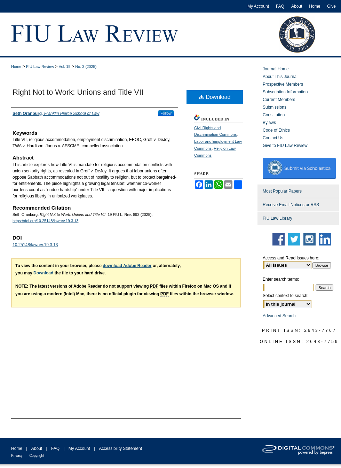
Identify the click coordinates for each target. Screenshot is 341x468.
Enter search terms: (281, 279)
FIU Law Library (277, 218)
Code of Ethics (276, 130)
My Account (79, 448)
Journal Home (276, 69)
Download (215, 97)
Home (16, 66)
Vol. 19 (65, 66)
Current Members (279, 99)
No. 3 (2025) (85, 66)
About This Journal (280, 76)
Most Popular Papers (282, 191)
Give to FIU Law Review (285, 145)
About (36, 448)
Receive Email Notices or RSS (291, 204)
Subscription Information (285, 91)
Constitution (274, 114)
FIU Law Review (40, 66)
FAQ (55, 448)
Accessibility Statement (120, 448)
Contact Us (273, 137)
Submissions (274, 107)
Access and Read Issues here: (291, 258)
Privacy (17, 456)
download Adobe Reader (127, 265)
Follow (166, 113)
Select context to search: (285, 295)
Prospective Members (283, 84)
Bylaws (269, 122)
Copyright (36, 456)
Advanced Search (279, 315)
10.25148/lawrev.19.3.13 (35, 244)
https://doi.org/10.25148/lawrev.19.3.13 (45, 221)
